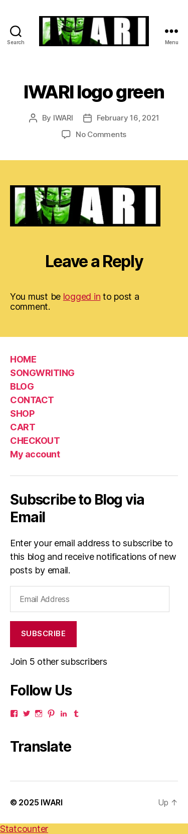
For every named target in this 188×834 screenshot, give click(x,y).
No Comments (101, 134)
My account (35, 454)
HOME (23, 359)
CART (22, 427)
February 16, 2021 (128, 118)
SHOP (22, 413)
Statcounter (24, 828)
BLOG (22, 386)
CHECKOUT (35, 440)
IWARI (63, 118)
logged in (82, 296)
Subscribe (43, 633)
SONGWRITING (42, 373)
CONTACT (32, 400)
